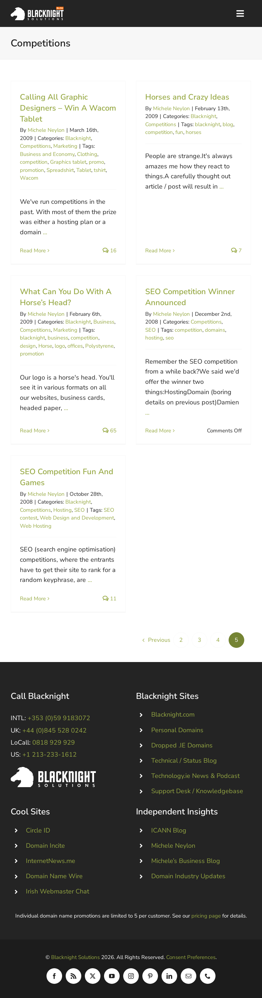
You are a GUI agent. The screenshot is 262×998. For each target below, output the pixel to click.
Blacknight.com (173, 714)
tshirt (100, 170)
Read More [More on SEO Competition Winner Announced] (158, 430)
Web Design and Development (77, 517)
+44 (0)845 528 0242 (54, 730)
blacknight (207, 124)
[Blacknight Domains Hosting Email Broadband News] (37, 10)
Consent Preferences (190, 957)
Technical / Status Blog (184, 760)
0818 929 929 (53, 742)
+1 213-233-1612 (49, 754)
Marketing (65, 146)
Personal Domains (177, 730)
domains (215, 329)
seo (169, 337)
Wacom (29, 177)
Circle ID (38, 830)
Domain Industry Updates (188, 876)
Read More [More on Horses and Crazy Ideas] (158, 250)
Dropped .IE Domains (182, 745)
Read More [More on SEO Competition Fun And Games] (33, 598)
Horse (45, 345)
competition (34, 162)
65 (109, 430)
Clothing (87, 154)
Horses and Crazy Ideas (187, 97)
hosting (154, 337)
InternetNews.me (50, 861)
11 (109, 598)
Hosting (62, 510)
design (28, 345)
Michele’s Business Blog (185, 861)
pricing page (206, 915)
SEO (150, 329)
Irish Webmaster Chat (57, 891)
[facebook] (54, 976)
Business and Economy (47, 154)
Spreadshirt (60, 170)
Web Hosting (35, 525)
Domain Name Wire (54, 876)
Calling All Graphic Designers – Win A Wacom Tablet (68, 108)
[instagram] (131, 976)
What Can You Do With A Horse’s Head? (65, 297)
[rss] (73, 976)
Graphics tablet (68, 162)
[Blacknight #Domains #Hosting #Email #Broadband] (53, 770)
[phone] (207, 976)
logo (60, 345)
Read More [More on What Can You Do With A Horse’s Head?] (33, 430)
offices (75, 345)
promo (96, 162)
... (45, 232)
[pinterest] (150, 976)
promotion (32, 170)
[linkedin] (169, 976)
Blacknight (78, 138)
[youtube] (112, 976)
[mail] (188, 976)
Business (103, 321)
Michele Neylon (46, 130)
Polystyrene (99, 345)
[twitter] (92, 976)
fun (179, 132)
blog (228, 124)
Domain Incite (45, 845)
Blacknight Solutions (75, 957)
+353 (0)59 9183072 (59, 718)
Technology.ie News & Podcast (195, 776)
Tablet (83, 170)
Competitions (35, 146)
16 (109, 250)
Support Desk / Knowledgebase (197, 791)
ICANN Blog (168, 830)
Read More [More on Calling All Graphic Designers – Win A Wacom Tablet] (33, 250)
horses (193, 132)
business (58, 337)
